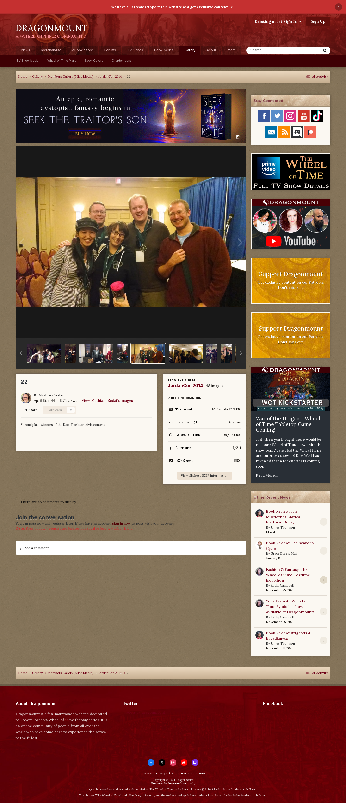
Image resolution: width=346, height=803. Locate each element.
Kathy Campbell (282, 585)
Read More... (267, 475)
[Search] (271, 50)
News (25, 50)
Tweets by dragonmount (144, 712)
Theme (146, 773)
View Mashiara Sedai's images (107, 400)
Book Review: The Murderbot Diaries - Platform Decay (284, 516)
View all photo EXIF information (204, 476)
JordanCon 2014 (185, 385)
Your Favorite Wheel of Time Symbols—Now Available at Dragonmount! (290, 606)
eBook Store (82, 50)
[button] (21, 353)
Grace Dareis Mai (284, 554)
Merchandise (51, 50)
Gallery (190, 51)
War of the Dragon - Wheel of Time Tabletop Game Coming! (288, 424)
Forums (110, 50)
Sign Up (318, 21)
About (211, 50)
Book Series (163, 50)
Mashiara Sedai (51, 395)
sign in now (121, 523)
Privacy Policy (164, 773)
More (231, 50)
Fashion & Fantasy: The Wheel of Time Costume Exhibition (288, 575)
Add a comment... (35, 548)
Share (31, 410)
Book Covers (94, 61)
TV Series (135, 50)
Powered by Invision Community (173, 783)
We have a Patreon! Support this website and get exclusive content (169, 7)
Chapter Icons (121, 61)
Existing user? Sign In (278, 21)
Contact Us (185, 773)
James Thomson (283, 527)
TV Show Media (27, 61)
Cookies (200, 773)
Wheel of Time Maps (61, 61)
